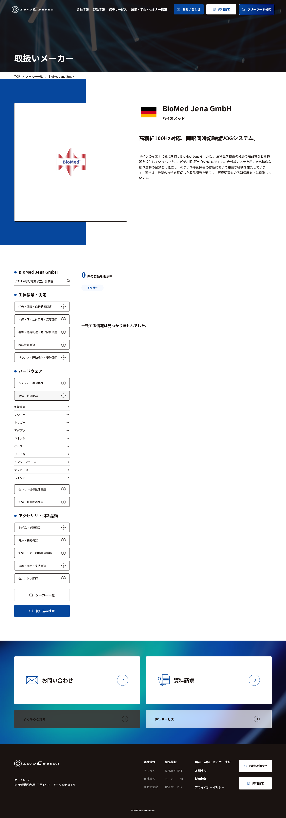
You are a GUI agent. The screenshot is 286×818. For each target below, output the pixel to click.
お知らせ (201, 770)
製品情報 (99, 9)
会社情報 (83, 9)
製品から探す (174, 771)
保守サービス (118, 9)
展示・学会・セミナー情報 (149, 9)
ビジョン (149, 771)
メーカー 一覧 (174, 779)
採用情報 (201, 779)
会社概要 (149, 779)
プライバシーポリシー (210, 787)
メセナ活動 (150, 787)
